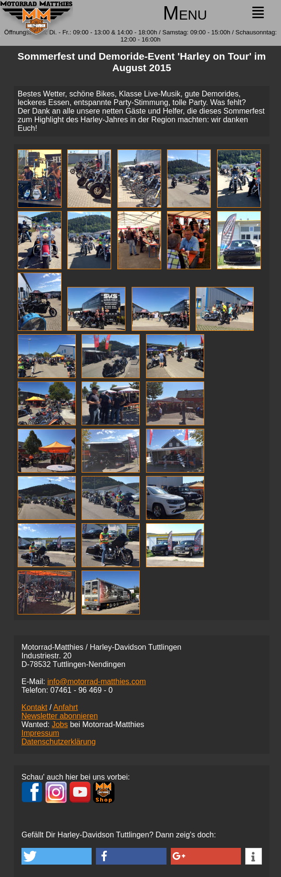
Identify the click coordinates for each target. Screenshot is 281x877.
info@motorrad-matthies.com (96, 681)
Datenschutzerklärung (58, 742)
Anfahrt (65, 707)
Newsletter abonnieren (59, 716)
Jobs (60, 724)
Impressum (40, 733)
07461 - (81, 690)
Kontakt (34, 707)
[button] (56, 856)
